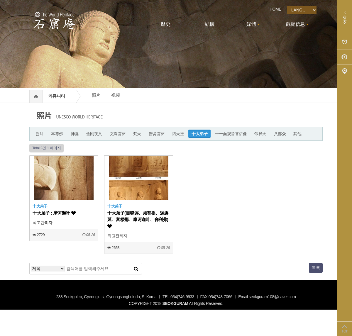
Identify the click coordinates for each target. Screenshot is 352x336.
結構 (209, 24)
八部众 (280, 133)
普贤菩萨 (157, 133)
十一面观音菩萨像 (231, 133)
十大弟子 (199, 133)
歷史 (165, 24)
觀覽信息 (295, 24)
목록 (316, 267)
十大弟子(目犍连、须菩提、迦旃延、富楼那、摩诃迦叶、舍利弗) (137, 219)
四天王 (178, 133)
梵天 (137, 133)
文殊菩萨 (118, 133)
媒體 (251, 24)
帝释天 (260, 133)
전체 (39, 133)
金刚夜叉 (94, 133)
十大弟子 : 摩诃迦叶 (54, 213)
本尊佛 (57, 133)
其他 (297, 133)
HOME (275, 9)
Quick (344, 17)
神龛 (75, 133)
